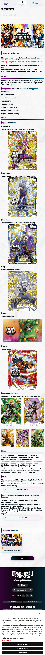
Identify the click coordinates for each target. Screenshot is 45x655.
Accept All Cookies (22, 644)
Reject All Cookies (22, 648)
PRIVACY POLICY (32, 602)
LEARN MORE (22, 518)
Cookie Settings (12, 602)
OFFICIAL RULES (22, 490)
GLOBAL (21, 585)
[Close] (40, 613)
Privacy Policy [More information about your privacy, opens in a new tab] (6, 640)
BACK (22, 558)
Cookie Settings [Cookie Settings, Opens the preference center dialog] (22, 652)
